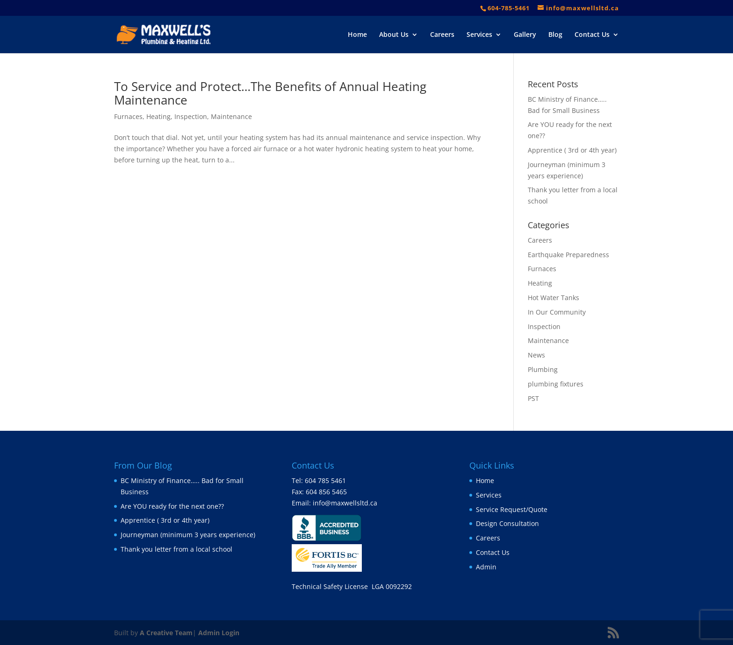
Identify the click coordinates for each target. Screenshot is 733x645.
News (536, 355)
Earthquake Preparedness (568, 254)
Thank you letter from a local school (176, 549)
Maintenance (231, 116)
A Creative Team (166, 632)
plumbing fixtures (555, 383)
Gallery (525, 35)
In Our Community (557, 312)
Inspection (190, 116)
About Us (394, 35)
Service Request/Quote (511, 509)
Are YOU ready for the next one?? (172, 506)
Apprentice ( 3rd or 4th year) (572, 150)
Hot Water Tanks (553, 297)
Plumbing (543, 369)
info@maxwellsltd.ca (345, 502)
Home (357, 35)
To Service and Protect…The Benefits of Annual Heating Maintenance (270, 93)
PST (533, 398)
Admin (486, 566)
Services (479, 35)
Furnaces (128, 116)
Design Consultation (507, 523)
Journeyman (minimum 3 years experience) (188, 534)
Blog (555, 35)
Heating (158, 116)
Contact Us (592, 35)
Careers (442, 35)
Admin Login (218, 632)
